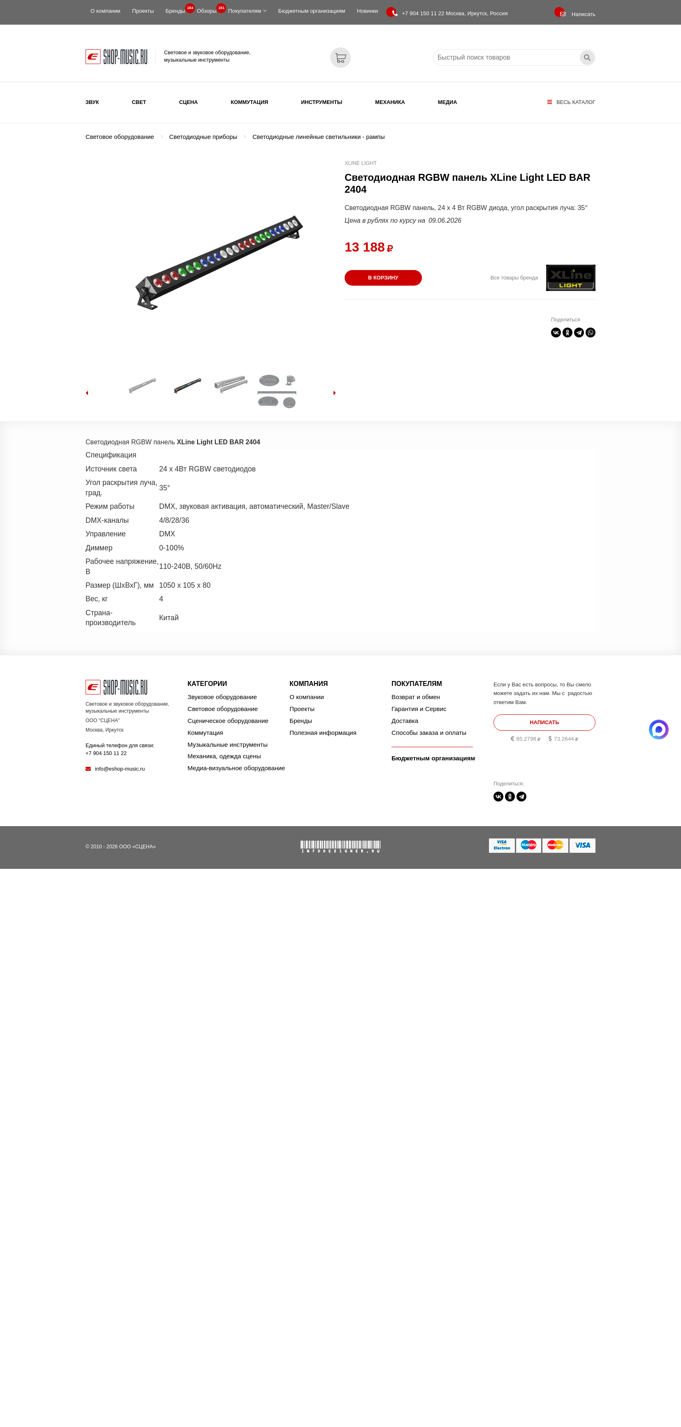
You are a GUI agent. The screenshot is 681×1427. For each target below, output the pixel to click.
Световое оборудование (120, 137)
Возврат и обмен (415, 696)
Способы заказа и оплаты (428, 732)
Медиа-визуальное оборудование (236, 767)
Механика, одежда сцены (224, 756)
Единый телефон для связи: (120, 749)
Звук (92, 102)
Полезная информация (323, 732)
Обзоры (209, 9)
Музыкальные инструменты (228, 744)
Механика (390, 102)
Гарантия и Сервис (419, 708)
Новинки (367, 11)
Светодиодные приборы (203, 137)
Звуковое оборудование (222, 696)
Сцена (188, 102)
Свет (139, 102)
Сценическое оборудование (228, 720)
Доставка (404, 720)
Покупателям (247, 11)
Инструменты (321, 102)
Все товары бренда (514, 278)
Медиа (447, 102)
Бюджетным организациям (311, 11)
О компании (105, 11)
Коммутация (249, 102)
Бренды (178, 9)
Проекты (143, 11)
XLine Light (361, 163)
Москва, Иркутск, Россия (449, 13)
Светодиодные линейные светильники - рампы (318, 137)
